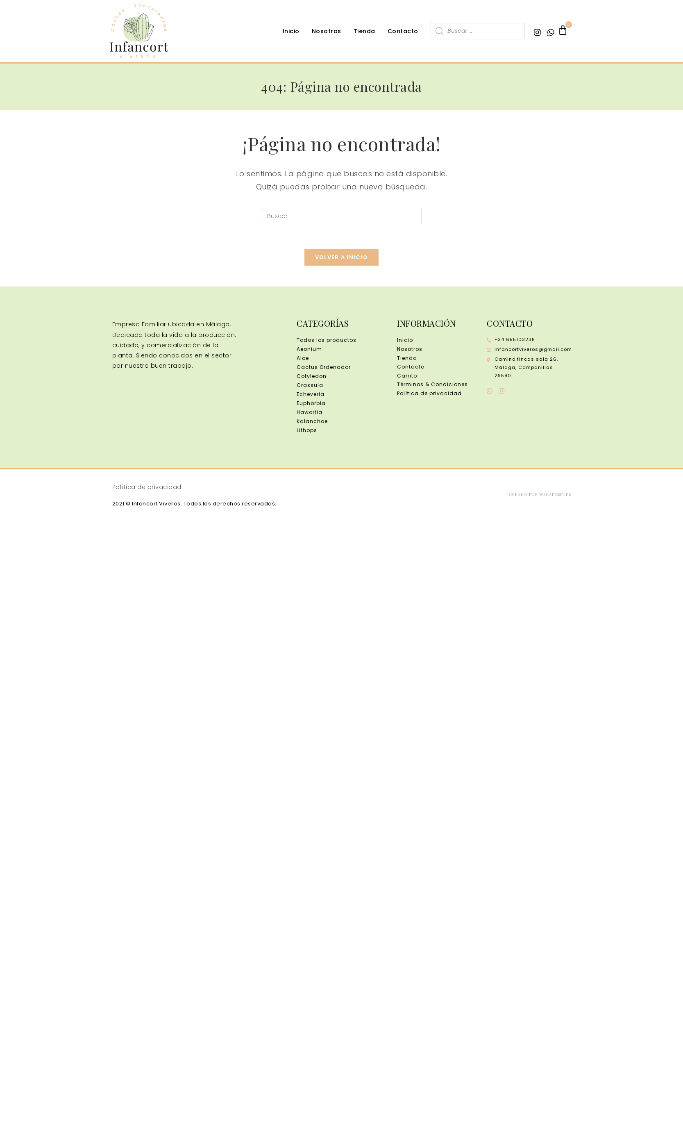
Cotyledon (312, 376)
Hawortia (309, 412)
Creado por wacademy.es (540, 494)
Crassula (310, 385)
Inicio (291, 31)
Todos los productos (326, 340)
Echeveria (310, 394)
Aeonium (309, 349)
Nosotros (326, 31)
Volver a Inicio (341, 258)
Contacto (403, 31)
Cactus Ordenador (324, 367)
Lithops (307, 430)
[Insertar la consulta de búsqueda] (342, 216)
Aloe (303, 358)
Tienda (364, 31)
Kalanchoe (312, 421)
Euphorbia (311, 403)
